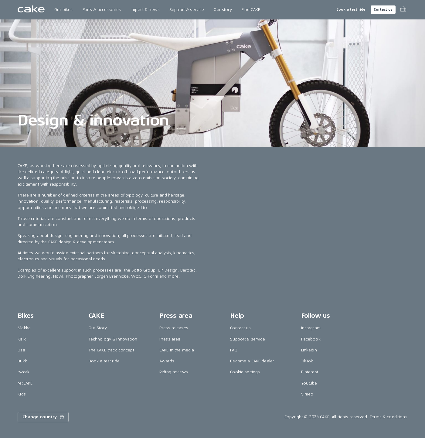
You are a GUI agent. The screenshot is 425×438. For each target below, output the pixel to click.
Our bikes (63, 9)
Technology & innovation (113, 339)
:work (23, 372)
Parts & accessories (102, 9)
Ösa (21, 350)
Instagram (311, 328)
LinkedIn (309, 350)
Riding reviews (173, 372)
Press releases (173, 328)
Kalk (22, 339)
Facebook (311, 339)
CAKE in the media (176, 350)
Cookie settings (245, 372)
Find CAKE (251, 9)
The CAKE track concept (111, 350)
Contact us (383, 10)
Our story (223, 9)
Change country (43, 417)
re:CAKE (25, 383)
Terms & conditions (388, 417)
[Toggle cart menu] (403, 10)
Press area (169, 339)
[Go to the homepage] (31, 9)
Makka (24, 328)
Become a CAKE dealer (252, 361)
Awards (166, 361)
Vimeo (307, 394)
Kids (22, 394)
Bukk (22, 361)
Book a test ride (350, 10)
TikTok (307, 361)
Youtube (309, 383)
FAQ (233, 350)
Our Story (98, 328)
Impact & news (145, 9)
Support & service (186, 9)
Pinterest (309, 372)
